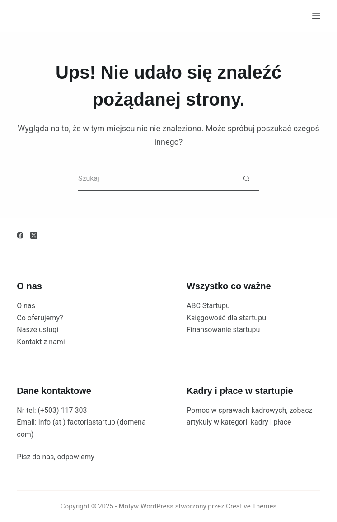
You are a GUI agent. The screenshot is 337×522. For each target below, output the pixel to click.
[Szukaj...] (156, 178)
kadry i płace (271, 422)
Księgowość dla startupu (226, 318)
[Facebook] (20, 235)
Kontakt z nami (41, 341)
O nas (26, 305)
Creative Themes (251, 506)
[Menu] (316, 16)
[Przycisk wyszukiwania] (246, 178)
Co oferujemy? (40, 318)
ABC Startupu (208, 305)
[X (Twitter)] (33, 235)
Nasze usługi (37, 329)
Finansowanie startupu (223, 329)
